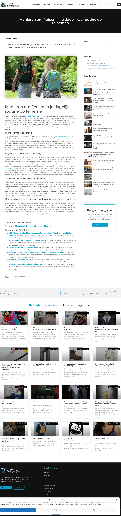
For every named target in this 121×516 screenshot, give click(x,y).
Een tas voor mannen (41, 438)
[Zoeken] (119, 4)
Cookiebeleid (56, 514)
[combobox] (109, 4)
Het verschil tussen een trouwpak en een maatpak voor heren (106, 329)
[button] (116, 500)
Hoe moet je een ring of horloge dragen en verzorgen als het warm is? (13, 440)
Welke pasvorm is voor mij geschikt (24, 247)
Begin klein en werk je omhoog (96, 63)
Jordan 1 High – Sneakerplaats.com (71, 439)
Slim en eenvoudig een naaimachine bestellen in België (44, 328)
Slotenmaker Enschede (100, 175)
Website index (48, 494)
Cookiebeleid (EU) (49, 485)
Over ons (36, 5)
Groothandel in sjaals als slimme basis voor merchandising (14, 328)
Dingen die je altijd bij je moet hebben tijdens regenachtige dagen (37, 252)
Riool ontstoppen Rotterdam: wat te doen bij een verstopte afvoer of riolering (104, 184)
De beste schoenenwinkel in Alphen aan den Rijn (105, 365)
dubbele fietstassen (63, 137)
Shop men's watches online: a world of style (13, 403)
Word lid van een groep (94, 60)
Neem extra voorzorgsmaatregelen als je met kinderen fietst (101, 69)
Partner (47, 478)
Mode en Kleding (11, 39)
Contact (82, 5)
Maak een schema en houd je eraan (98, 65)
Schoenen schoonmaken (19, 259)
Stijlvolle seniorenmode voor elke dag (74, 328)
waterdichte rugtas (12, 168)
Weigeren (57, 510)
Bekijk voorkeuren (97, 510)
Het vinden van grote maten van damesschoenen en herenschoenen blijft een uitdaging (13, 366)
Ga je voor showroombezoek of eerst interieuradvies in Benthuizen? (103, 122)
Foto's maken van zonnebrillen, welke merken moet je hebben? (75, 403)
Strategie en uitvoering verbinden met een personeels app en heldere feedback (104, 154)
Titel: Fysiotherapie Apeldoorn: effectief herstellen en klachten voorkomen (103, 100)
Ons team (47, 5)
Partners (71, 4)
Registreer (92, 5)
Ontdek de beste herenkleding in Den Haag (27, 264)
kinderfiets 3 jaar (33, 116)
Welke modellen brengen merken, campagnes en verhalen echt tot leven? (104, 108)
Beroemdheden (49, 488)
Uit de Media (58, 5)
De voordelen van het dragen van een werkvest (28, 240)
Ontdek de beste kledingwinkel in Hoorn (44, 365)
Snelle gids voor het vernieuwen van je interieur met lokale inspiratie (103, 162)
